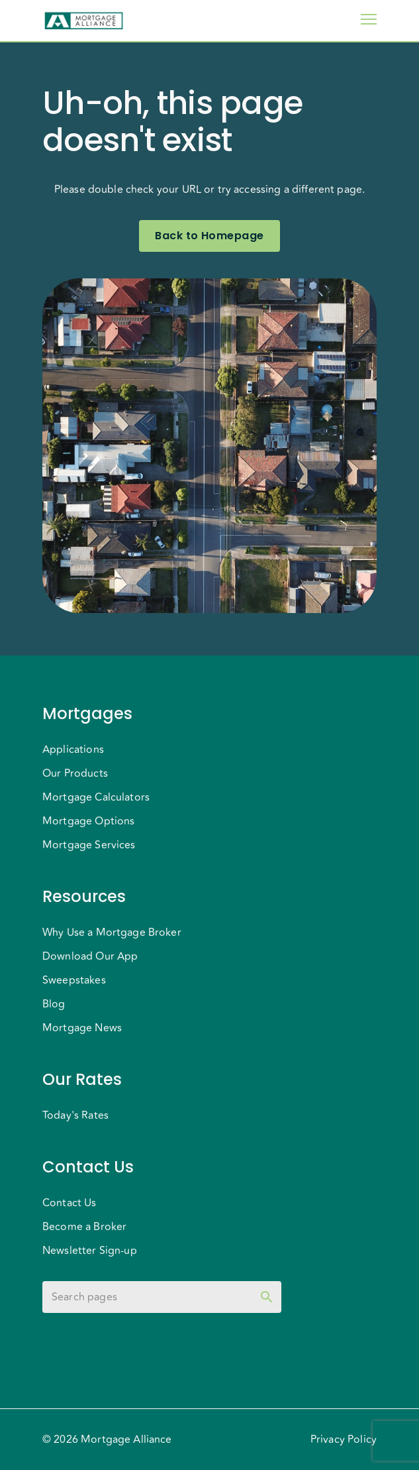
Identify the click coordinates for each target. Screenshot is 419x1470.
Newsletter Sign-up (89, 1251)
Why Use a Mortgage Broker (111, 932)
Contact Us (69, 1203)
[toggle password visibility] (267, 1297)
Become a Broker (84, 1227)
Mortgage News (82, 1028)
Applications (73, 750)
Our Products (75, 773)
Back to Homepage (209, 236)
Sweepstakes (74, 980)
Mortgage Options (88, 821)
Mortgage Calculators (96, 797)
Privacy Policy (343, 1439)
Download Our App (90, 956)
